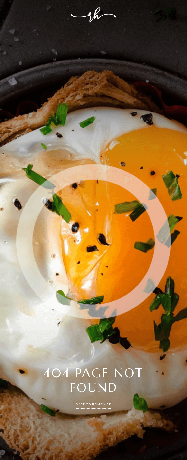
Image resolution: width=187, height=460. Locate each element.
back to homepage (93, 404)
